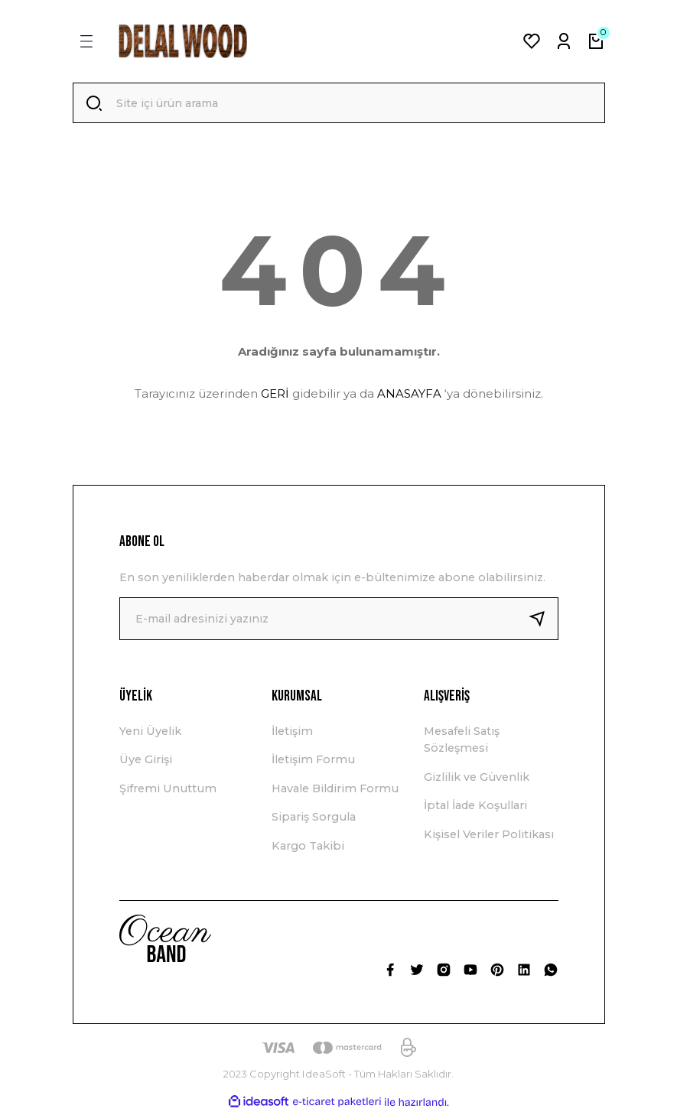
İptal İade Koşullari (475, 807)
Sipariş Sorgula (314, 819)
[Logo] (183, 41)
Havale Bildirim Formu (335, 791)
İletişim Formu (313, 762)
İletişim (292, 733)
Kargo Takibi (308, 847)
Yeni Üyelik (150, 733)
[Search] (339, 104)
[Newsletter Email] (338, 621)
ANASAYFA (409, 395)
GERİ (275, 395)
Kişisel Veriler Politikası (489, 836)
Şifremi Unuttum (167, 791)
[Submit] (543, 621)
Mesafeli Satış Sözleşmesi (462, 742)
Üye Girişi (145, 762)
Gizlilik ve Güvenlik (476, 779)
